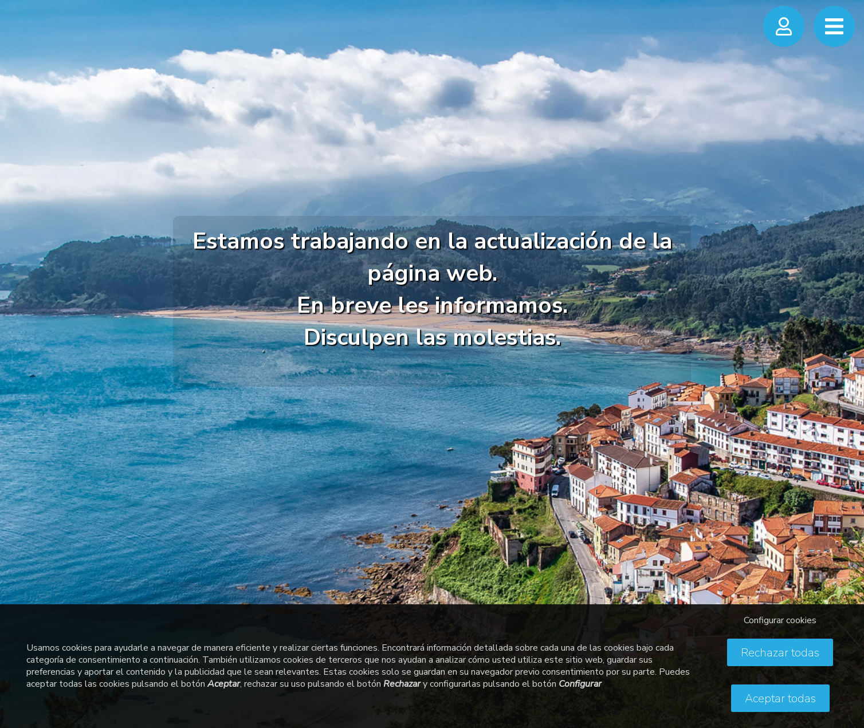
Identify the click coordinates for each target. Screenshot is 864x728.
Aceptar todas (780, 698)
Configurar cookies (780, 620)
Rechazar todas (780, 652)
